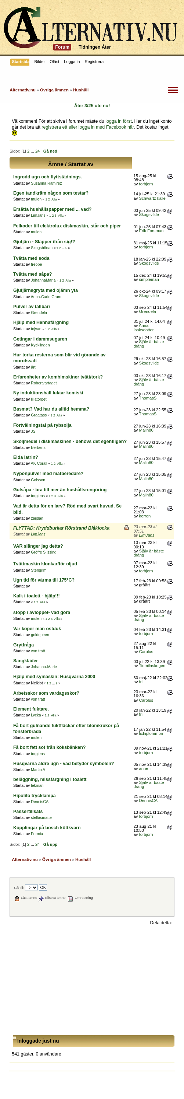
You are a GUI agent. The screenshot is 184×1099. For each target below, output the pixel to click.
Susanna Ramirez (46, 183)
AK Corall (39, 463)
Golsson (38, 480)
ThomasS (147, 398)
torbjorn (146, 184)
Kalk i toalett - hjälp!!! (36, 596)
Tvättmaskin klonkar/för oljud (45, 563)
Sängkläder (25, 660)
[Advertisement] (92, 980)
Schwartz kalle (152, 198)
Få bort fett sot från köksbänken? (49, 747)
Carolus (146, 651)
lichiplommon (151, 733)
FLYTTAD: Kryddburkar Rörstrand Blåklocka (61, 528)
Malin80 (146, 430)
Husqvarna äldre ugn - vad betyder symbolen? (63, 763)
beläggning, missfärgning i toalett (50, 779)
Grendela (39, 312)
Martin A (38, 769)
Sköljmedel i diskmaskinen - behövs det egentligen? (70, 441)
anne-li (145, 768)
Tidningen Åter (95, 47)
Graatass (39, 415)
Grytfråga (23, 645)
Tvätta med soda (31, 258)
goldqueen (40, 634)
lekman (37, 785)
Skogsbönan (42, 247)
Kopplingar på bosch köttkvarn (47, 827)
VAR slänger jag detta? (38, 546)
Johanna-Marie (44, 666)
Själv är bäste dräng (149, 343)
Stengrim (38, 570)
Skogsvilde (149, 214)
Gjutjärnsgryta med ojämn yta (45, 290)
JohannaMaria (43, 280)
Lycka (36, 715)
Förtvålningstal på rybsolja (42, 425)
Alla (54, 199)
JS (33, 431)
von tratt (38, 651)
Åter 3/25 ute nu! (92, 105)
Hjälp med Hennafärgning (41, 322)
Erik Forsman (151, 230)
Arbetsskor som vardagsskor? (46, 693)
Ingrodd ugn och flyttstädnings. (47, 176)
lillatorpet (38, 399)
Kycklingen (40, 345)
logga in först (118, 121)
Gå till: (19, 888)
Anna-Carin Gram (46, 296)
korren (145, 516)
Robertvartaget (44, 383)
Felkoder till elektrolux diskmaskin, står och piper (67, 225)
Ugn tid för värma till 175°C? (44, 580)
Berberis (38, 447)
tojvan (36, 329)
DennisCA (39, 801)
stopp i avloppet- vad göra (41, 612)
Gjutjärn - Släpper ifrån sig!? (44, 241)
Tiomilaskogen (152, 665)
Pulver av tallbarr (31, 306)
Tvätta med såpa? (32, 274)
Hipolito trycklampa (34, 795)
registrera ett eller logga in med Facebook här (88, 127)
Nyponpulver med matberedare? (48, 473)
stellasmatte (41, 817)
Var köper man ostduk (37, 628)
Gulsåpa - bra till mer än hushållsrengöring (60, 489)
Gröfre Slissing (43, 552)
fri (140, 682)
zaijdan (37, 518)
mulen (36, 199)
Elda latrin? (25, 457)
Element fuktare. (31, 709)
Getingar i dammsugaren (40, 339)
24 (37, 151)
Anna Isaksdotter (144, 327)
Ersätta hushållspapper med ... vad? (52, 209)
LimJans (38, 215)
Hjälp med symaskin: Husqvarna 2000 (54, 676)
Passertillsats (28, 811)
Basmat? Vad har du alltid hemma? (51, 409)
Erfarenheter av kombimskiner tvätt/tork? (58, 377)
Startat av (80, 164)
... (32, 151)
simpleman (149, 279)
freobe (36, 264)
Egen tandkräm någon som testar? (51, 193)
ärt (33, 367)
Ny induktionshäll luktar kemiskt (48, 392)
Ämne (56, 164)
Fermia (37, 833)
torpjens (38, 495)
